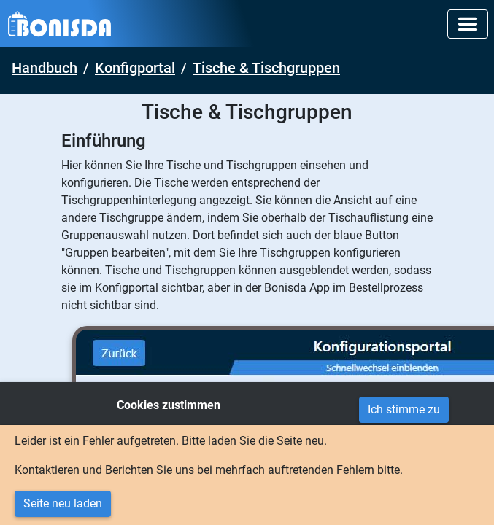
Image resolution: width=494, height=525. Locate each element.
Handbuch (44, 68)
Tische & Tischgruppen (266, 68)
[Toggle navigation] (467, 24)
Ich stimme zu (404, 409)
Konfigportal (135, 68)
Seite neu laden (62, 503)
